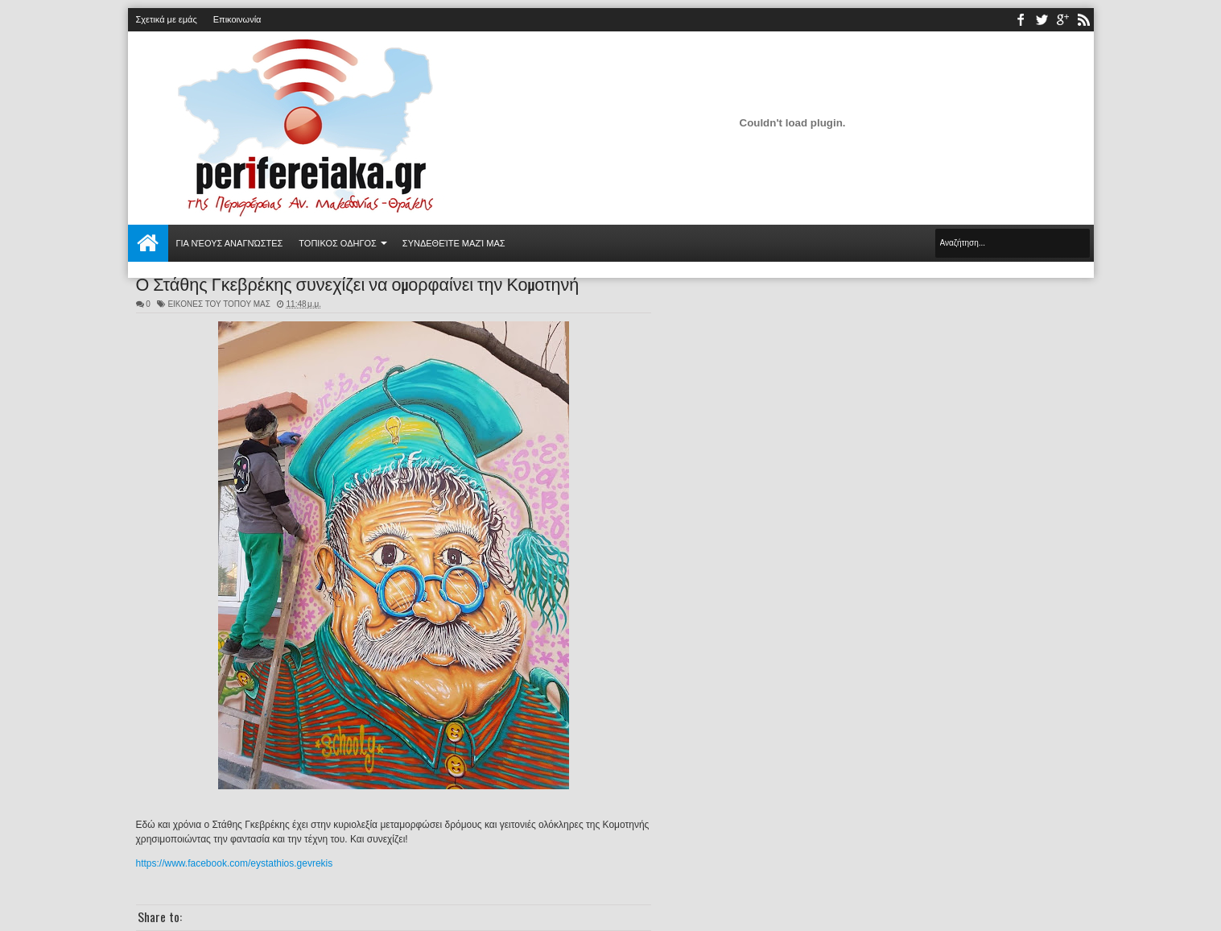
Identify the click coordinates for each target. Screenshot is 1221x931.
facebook (1020, 19)
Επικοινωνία (237, 19)
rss (1083, 19)
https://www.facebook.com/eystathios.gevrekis (234, 863)
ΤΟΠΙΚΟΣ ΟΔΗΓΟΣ (338, 243)
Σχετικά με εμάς (166, 19)
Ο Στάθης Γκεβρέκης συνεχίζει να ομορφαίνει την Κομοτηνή (358, 283)
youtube (1062, 19)
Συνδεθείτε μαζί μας (453, 243)
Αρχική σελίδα (148, 243)
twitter (1041, 19)
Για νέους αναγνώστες (229, 243)
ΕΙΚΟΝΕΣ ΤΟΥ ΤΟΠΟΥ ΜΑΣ (218, 304)
